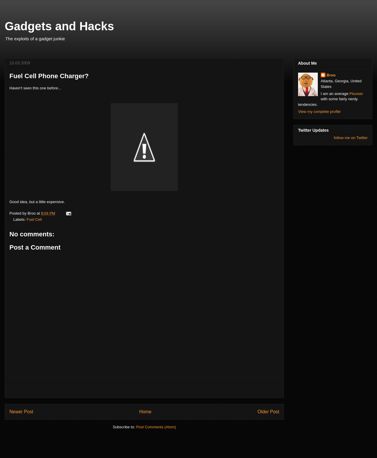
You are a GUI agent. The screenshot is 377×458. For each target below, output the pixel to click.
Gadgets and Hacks (59, 26)
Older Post (268, 411)
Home (145, 411)
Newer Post (21, 411)
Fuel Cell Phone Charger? (49, 76)
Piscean (356, 93)
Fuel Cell (34, 219)
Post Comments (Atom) (156, 427)
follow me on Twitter (351, 138)
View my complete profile (319, 111)
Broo (331, 75)
